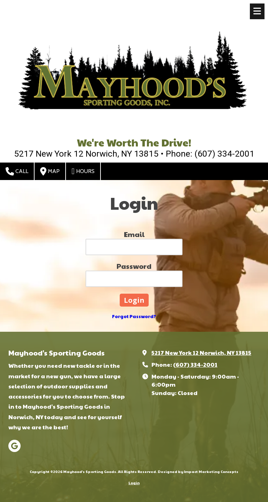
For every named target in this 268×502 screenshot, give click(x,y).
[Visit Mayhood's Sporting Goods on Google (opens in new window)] (14, 446)
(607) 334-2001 (195, 364)
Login (134, 482)
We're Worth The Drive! (134, 142)
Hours (83, 171)
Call (17, 171)
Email (134, 234)
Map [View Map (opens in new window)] (50, 171)
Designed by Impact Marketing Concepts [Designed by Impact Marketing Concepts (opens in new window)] (198, 471)
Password (134, 266)
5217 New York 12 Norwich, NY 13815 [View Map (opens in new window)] (201, 353)
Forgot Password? (134, 316)
